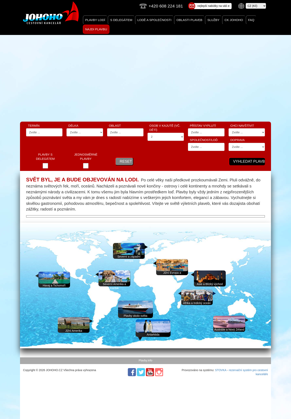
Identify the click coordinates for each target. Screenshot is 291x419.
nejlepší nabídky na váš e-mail (213, 6)
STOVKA (220, 370)
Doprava (237, 140)
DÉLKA (73, 125)
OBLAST (115, 125)
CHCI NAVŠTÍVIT (242, 125)
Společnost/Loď (204, 140)
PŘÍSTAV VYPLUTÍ (203, 125)
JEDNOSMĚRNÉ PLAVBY (85, 156)
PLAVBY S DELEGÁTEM (45, 156)
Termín (34, 125)
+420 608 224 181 (166, 6)
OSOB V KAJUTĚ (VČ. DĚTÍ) (164, 128)
